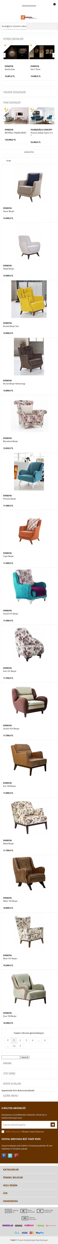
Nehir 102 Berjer (10, 901)
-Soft (13, 1240)
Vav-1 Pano (9, 69)
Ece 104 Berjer (9, 786)
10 (14, 1046)
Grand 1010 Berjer (11, 728)
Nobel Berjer (8, 269)
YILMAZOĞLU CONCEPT (15, 129)
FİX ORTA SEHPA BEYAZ (41, 69)
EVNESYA (9, 66)
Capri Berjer (8, 556)
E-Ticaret (20, 1240)
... (39, 1040)
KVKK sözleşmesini (14, 1131)
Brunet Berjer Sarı (11, 326)
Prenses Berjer (9, 499)
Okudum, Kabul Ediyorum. (23, 1131)
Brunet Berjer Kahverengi (14, 383)
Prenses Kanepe (38, 133)
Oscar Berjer (8, 211)
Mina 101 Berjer (10, 958)
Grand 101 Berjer (10, 613)
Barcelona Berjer (10, 441)
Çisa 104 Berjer (10, 1016)
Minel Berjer (8, 843)
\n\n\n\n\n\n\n (29, 13)
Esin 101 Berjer (9, 671)
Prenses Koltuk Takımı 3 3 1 (16, 134)
